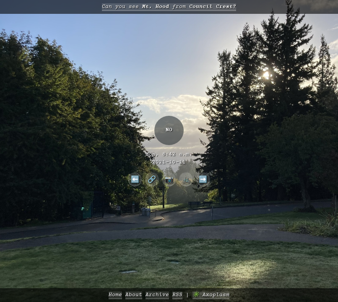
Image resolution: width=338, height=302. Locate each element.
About (133, 295)
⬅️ (135, 179)
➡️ (203, 179)
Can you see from (169, 6)
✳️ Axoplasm (210, 295)
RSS (177, 295)
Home (115, 295)
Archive (157, 295)
